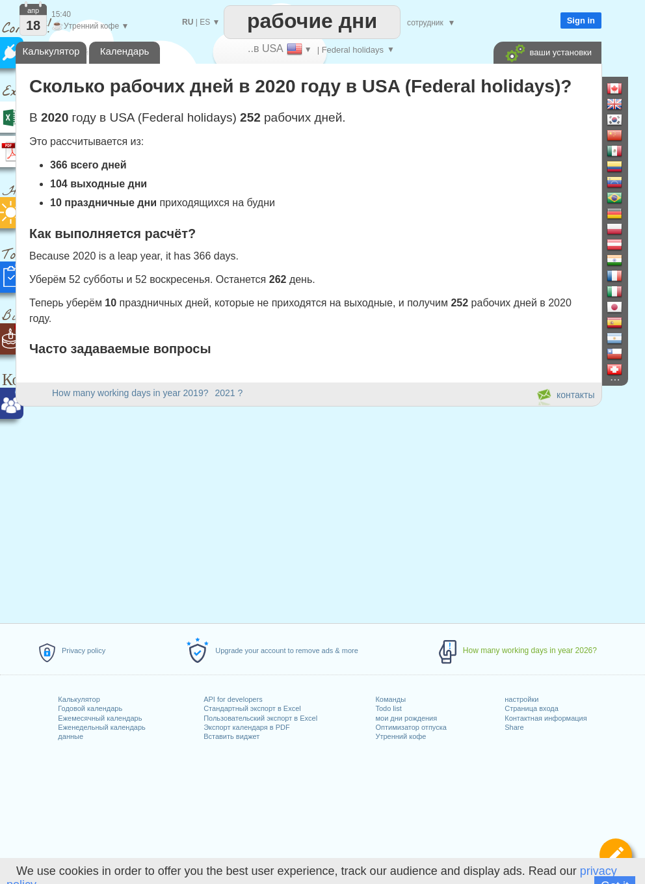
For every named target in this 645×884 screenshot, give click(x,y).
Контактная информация (545, 718)
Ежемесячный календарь (100, 718)
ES (205, 22)
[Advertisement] (308, 513)
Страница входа (532, 708)
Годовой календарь (90, 708)
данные (70, 736)
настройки (521, 699)
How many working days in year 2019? (130, 393)
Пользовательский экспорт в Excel (260, 718)
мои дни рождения (406, 718)
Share (514, 727)
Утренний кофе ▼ (90, 26)
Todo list (388, 708)
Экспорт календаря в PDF (247, 727)
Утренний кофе (400, 736)
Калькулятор (78, 699)
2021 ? (229, 393)
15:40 (61, 14)
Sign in (581, 20)
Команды (390, 699)
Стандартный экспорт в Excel (252, 708)
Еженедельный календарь (101, 727)
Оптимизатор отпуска (410, 727)
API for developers (233, 699)
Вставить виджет (231, 736)
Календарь (125, 51)
